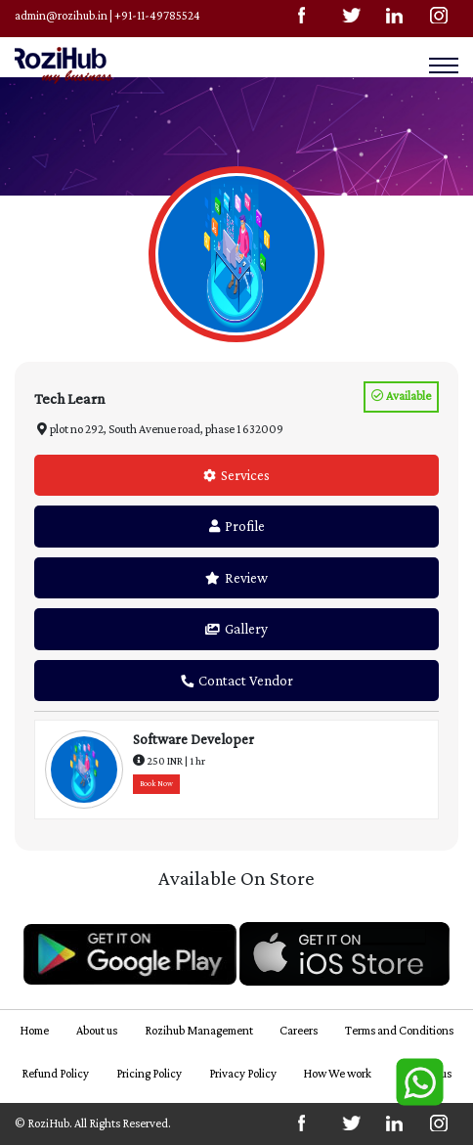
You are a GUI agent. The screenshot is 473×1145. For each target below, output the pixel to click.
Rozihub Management (199, 1030)
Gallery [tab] (236, 629)
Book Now (156, 783)
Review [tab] (236, 578)
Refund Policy (55, 1073)
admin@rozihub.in (61, 15)
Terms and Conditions (399, 1030)
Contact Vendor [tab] (237, 680)
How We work (337, 1073)
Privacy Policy (243, 1073)
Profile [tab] (237, 526)
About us (96, 1030)
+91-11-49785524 (157, 15)
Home (34, 1030)
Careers (299, 1030)
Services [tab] (236, 475)
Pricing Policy (149, 1073)
